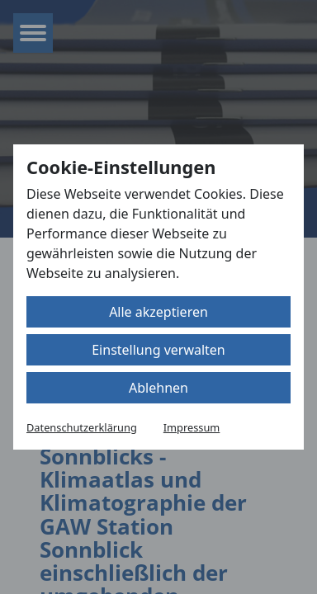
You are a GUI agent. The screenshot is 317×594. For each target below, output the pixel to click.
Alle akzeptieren (158, 312)
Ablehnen (158, 388)
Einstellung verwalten (158, 350)
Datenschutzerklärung (81, 427)
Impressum (191, 427)
